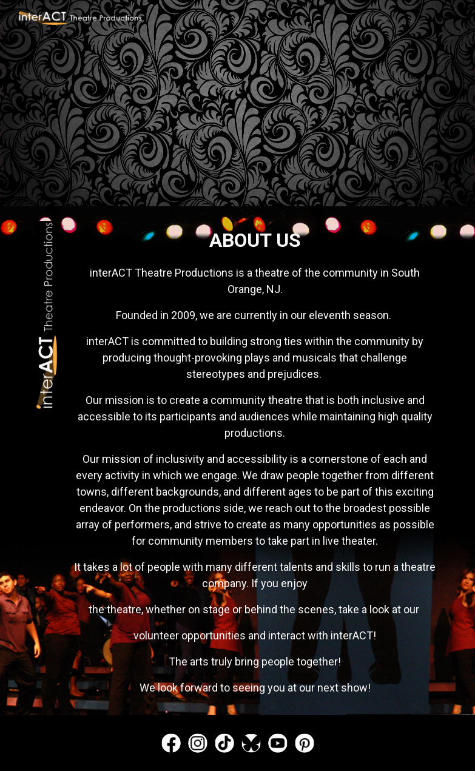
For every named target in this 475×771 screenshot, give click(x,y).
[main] (255, 461)
